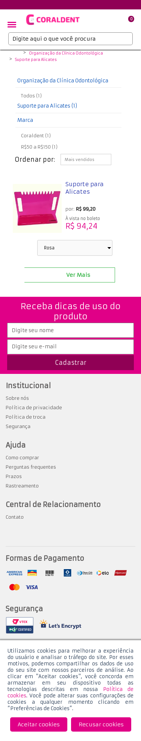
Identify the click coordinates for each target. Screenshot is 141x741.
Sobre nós (17, 398)
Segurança (18, 426)
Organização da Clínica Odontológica (66, 53)
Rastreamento (22, 486)
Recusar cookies (101, 724)
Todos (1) (31, 96)
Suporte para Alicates (36, 60)
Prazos (14, 476)
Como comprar (22, 457)
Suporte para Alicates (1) (47, 106)
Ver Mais (78, 275)
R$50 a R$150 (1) (39, 147)
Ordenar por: (35, 159)
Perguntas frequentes (31, 467)
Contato (15, 517)
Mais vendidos (79, 159)
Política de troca (25, 417)
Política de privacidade (34, 407)
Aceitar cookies (39, 724)
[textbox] (70, 38)
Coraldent (16, 53)
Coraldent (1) (36, 135)
